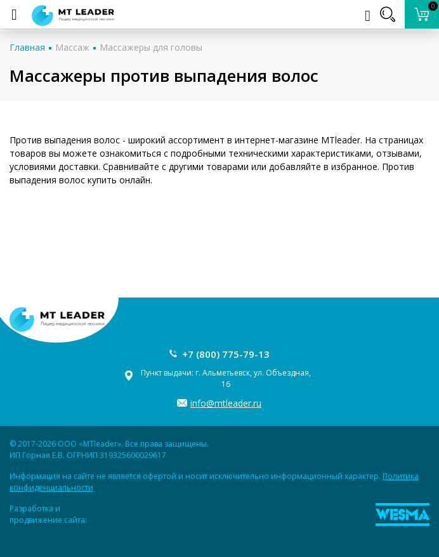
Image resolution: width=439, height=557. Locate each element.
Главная (27, 47)
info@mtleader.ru (225, 403)
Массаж (72, 47)
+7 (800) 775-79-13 (226, 354)
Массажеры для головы (151, 47)
